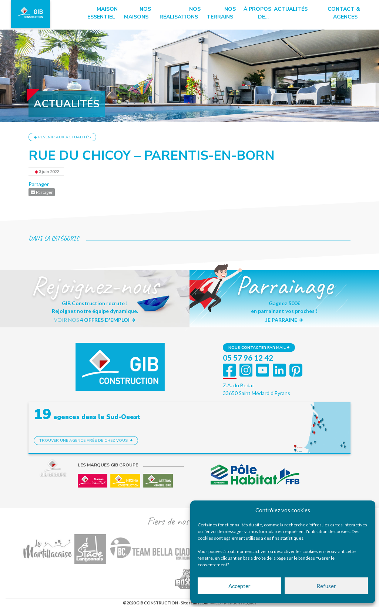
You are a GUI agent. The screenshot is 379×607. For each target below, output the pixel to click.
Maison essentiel (102, 13)
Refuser (326, 586)
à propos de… (257, 13)
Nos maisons (137, 13)
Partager (38, 184)
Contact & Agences (344, 13)
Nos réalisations (180, 13)
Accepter (239, 586)
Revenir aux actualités (62, 137)
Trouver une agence (86, 440)
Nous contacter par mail (258, 347)
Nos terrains (221, 13)
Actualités (291, 9)
